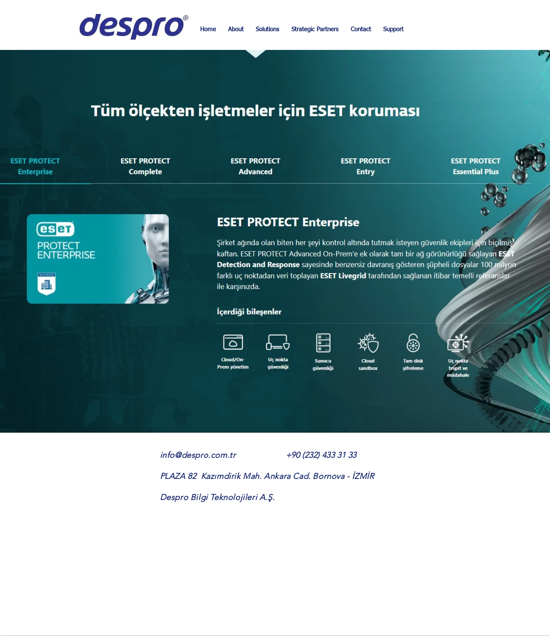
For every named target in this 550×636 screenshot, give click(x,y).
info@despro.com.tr (198, 455)
